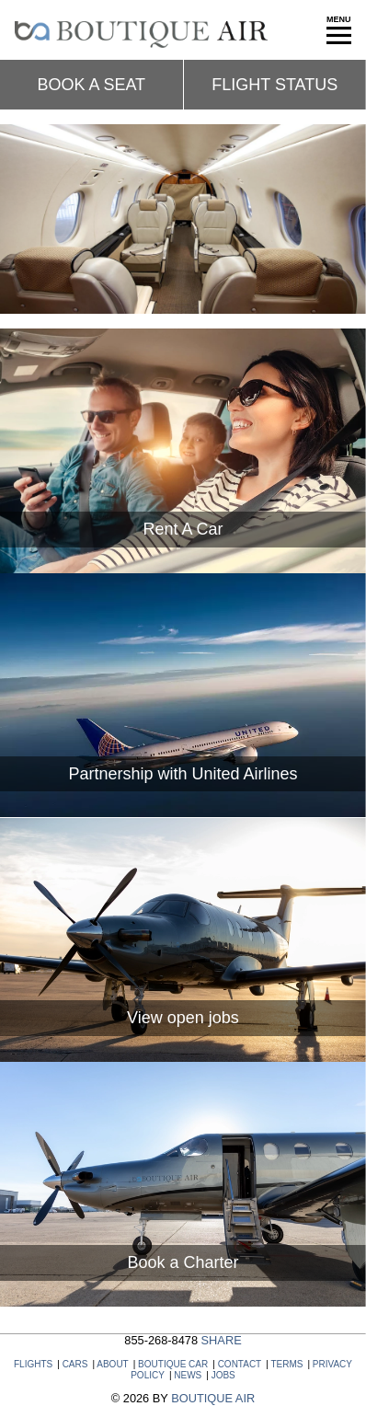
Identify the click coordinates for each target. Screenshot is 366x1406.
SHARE (221, 1340)
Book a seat (91, 84)
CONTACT (240, 1364)
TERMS (286, 1364)
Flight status (274, 84)
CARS (75, 1364)
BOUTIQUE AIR (213, 1398)
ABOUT (112, 1364)
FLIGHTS (33, 1364)
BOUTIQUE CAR (173, 1364)
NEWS (187, 1375)
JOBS (223, 1375)
